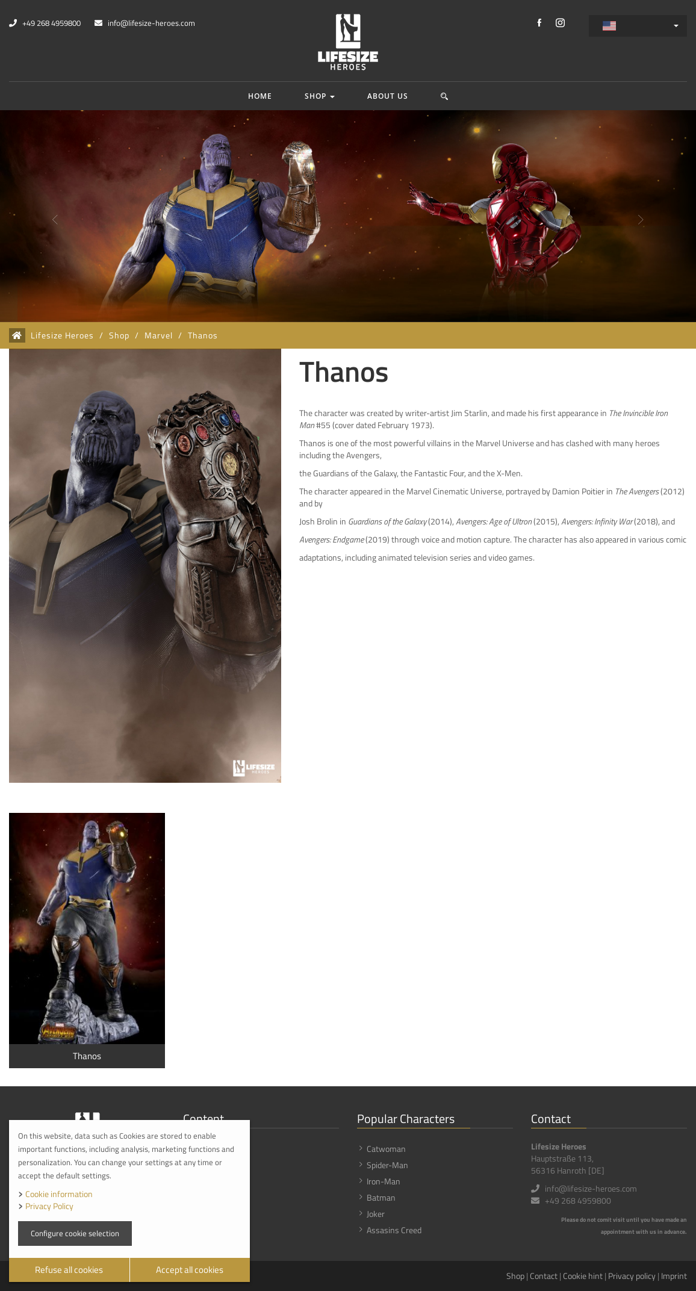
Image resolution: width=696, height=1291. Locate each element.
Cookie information (59, 1193)
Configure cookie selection (75, 1233)
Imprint (674, 1275)
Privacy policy (632, 1275)
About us (387, 96)
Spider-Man (387, 1165)
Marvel (158, 335)
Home (260, 96)
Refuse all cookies (69, 1270)
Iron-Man (383, 1181)
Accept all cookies (189, 1270)
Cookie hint (583, 1275)
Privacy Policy (49, 1205)
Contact (544, 1275)
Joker (376, 1213)
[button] (444, 96)
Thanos (203, 335)
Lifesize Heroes (62, 335)
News (203, 1165)
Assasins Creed (394, 1230)
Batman (381, 1197)
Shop (320, 96)
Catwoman (386, 1148)
